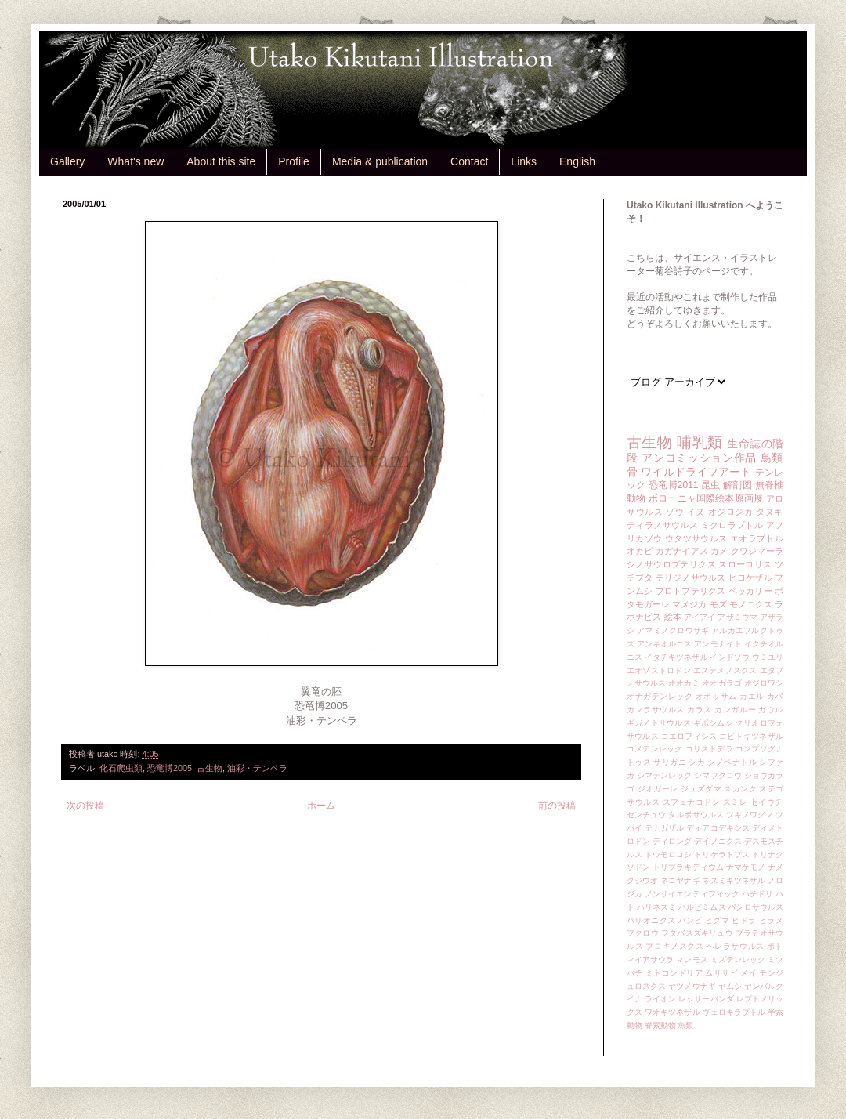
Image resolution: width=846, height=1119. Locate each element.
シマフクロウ (718, 775)
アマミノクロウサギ (673, 630)
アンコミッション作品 (699, 457)
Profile (293, 161)
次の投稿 (85, 805)
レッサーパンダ (706, 998)
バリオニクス (651, 920)
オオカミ (684, 683)
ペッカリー (750, 591)
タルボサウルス (696, 814)
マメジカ (689, 604)
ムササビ (721, 973)
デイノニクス (718, 841)
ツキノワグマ (750, 814)
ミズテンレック (738, 959)
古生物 (209, 768)
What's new (135, 161)
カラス (699, 709)
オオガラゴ (721, 683)
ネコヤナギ (680, 880)
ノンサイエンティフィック (692, 893)
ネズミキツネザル (733, 880)
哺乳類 (699, 442)
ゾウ (675, 511)
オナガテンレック (660, 696)
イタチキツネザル (676, 657)
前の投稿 (557, 805)
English (577, 161)
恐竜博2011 (673, 485)
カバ (775, 696)
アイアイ (700, 617)
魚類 (685, 1025)
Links (524, 161)
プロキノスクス (674, 946)
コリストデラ (709, 748)
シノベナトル (732, 762)
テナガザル (664, 828)
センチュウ (646, 814)
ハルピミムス (702, 907)
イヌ (696, 511)
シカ (697, 762)
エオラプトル (756, 538)
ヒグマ (717, 920)
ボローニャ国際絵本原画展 (706, 498)
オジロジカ (731, 511)
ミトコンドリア (674, 973)
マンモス (691, 959)
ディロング (672, 841)
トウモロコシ (668, 854)
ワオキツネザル (672, 1012)
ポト (775, 946)
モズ (718, 604)
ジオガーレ (658, 788)
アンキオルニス (664, 643)
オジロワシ (763, 683)
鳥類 (772, 457)
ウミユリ (767, 657)
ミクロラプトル (732, 525)
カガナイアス (682, 551)
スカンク (740, 788)
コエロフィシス (689, 736)
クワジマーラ (757, 551)
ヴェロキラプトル (733, 1012)
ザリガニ (669, 762)
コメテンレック (655, 748)
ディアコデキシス (718, 828)
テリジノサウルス (691, 577)
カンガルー (735, 709)
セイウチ (766, 802)
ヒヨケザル (750, 577)
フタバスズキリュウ (697, 933)
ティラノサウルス (662, 525)
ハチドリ (757, 893)
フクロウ (643, 933)
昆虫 (711, 485)
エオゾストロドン (659, 670)
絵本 (673, 616)
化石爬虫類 (121, 768)
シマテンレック (664, 775)
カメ (719, 551)
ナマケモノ (745, 867)
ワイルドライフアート (696, 471)
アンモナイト (718, 643)
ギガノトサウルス (659, 723)
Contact (469, 161)
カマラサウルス (656, 709)
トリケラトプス (722, 854)
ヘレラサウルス (736, 946)
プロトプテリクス (691, 591)
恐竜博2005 (169, 768)
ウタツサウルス (696, 538)
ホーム (321, 805)
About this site (220, 161)
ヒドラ (744, 920)
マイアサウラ (650, 959)
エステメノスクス (725, 670)
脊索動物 (660, 1025)
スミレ (735, 802)
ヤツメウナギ (692, 986)
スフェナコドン (692, 802)
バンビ (690, 920)
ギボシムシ (713, 723)
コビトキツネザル (751, 736)
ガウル (770, 709)
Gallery (67, 161)
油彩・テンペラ (257, 768)
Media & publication (380, 161)
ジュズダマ (701, 788)
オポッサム (716, 696)
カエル (752, 696)
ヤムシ (730, 986)
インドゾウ (729, 657)
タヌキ (769, 511)
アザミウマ (737, 617)
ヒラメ (771, 920)
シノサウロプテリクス (671, 564)
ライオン (660, 998)
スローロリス (745, 564)
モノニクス (750, 604)
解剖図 (737, 485)
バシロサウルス (755, 907)
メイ (748, 973)
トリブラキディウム (688, 867)
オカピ (640, 551)
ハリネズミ (656, 907)
